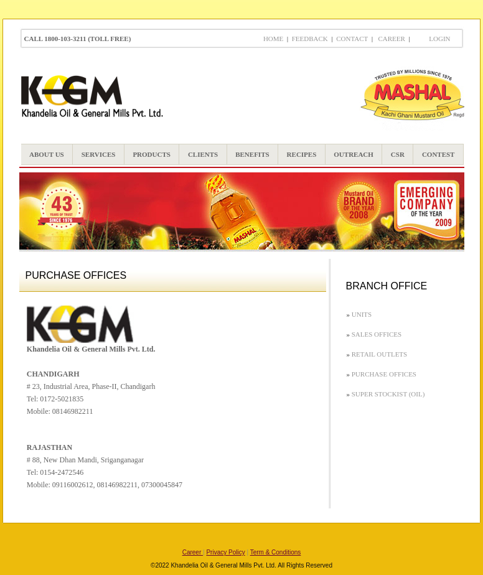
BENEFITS (252, 154)
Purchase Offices (384, 374)
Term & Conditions (275, 552)
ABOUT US (46, 154)
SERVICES (99, 154)
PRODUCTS (152, 154)
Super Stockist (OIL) (388, 394)
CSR (398, 154)
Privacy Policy (225, 552)
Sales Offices (376, 334)
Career (390, 38)
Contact (352, 38)
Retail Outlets (379, 354)
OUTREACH (353, 154)
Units (362, 314)
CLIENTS (203, 154)
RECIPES (302, 154)
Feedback (310, 38)
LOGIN (439, 38)
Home (273, 38)
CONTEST (438, 154)
